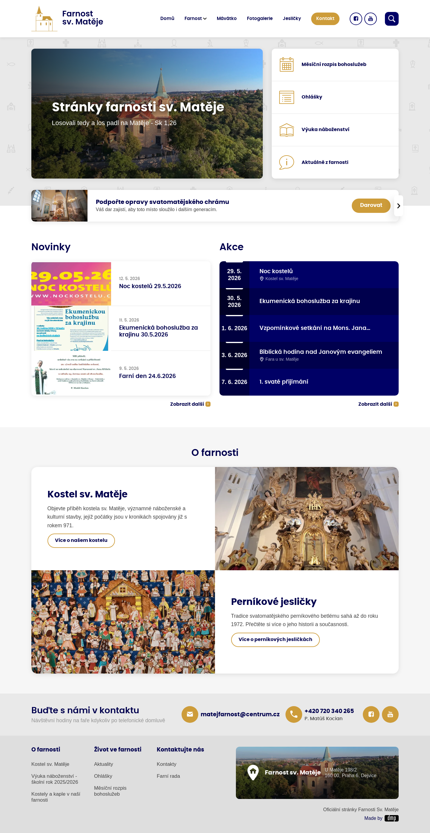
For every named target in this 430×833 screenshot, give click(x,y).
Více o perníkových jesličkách (275, 639)
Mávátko (227, 18)
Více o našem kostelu (81, 540)
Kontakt (325, 18)
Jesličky (292, 18)
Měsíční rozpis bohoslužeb (110, 791)
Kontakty (166, 764)
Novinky (50, 247)
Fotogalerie (260, 18)
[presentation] (398, 205)
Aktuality (103, 764)
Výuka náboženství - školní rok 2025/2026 (54, 779)
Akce (231, 247)
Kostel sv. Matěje (50, 764)
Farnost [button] (193, 18)
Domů (167, 18)
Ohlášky (103, 776)
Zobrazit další (187, 404)
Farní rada (168, 776)
